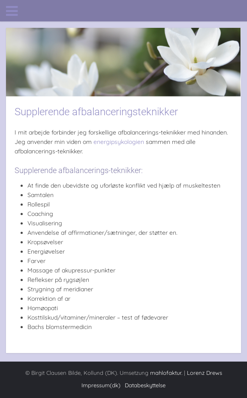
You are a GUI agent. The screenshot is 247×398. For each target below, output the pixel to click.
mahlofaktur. (166, 372)
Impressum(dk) (100, 385)
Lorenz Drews (204, 372)
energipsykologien (118, 142)
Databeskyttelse (145, 385)
